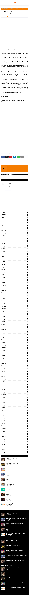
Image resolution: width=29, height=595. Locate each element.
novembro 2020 (14, 361)
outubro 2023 (14, 410)
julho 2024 (14, 425)
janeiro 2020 (14, 348)
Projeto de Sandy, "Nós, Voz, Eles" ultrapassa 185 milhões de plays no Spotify (16, 499)
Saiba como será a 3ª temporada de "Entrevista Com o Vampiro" (16, 494)
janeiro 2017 (14, 292)
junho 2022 (14, 389)
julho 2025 (14, 444)
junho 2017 (14, 300)
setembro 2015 (14, 267)
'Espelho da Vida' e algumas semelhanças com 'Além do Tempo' (16, 479)
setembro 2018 (14, 324)
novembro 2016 (14, 288)
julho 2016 (14, 282)
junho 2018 (14, 319)
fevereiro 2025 (14, 436)
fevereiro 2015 (14, 256)
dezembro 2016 (14, 290)
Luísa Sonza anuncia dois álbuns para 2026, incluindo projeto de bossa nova (15, 484)
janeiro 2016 (14, 272)
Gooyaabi (22, 593)
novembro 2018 (14, 327)
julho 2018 (14, 321)
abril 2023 (14, 402)
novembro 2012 (14, 212)
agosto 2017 (14, 303)
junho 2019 (14, 339)
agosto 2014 (14, 246)
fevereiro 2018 (14, 313)
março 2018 (14, 314)
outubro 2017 (14, 306)
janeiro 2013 (14, 215)
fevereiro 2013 (14, 217)
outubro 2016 (14, 287)
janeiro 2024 (14, 415)
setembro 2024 (14, 428)
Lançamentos (7, 153)
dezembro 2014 (14, 253)
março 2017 (14, 295)
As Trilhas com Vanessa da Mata (12, 458)
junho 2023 (14, 405)
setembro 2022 (14, 394)
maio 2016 (14, 279)
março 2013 (14, 219)
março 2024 (14, 418)
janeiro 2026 (14, 452)
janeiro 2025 (14, 434)
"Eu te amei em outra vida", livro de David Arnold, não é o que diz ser (16, 474)
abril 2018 (14, 316)
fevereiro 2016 (14, 274)
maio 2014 (14, 241)
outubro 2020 (14, 360)
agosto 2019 (14, 340)
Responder (6, 190)
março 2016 (14, 275)
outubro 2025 (14, 447)
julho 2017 (14, 301)
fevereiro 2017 (14, 293)
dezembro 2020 (14, 363)
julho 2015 (14, 264)
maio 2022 (14, 387)
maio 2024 (14, 421)
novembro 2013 (14, 232)
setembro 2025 (14, 446)
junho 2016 (14, 280)
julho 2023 (14, 407)
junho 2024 (14, 423)
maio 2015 (14, 261)
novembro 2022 (14, 397)
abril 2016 (14, 277)
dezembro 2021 (14, 379)
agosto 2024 (14, 426)
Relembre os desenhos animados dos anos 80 (14, 468)
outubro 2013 (14, 230)
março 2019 (14, 334)
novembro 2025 (14, 449)
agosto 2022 (14, 392)
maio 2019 (14, 337)
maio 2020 (14, 352)
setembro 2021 (14, 374)
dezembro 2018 (14, 329)
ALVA (7, 8)
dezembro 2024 (14, 433)
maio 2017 (14, 298)
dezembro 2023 (14, 413)
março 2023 (14, 400)
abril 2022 (14, 386)
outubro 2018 (14, 326)
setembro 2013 (14, 228)
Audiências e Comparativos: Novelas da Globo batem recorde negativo (15, 504)
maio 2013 (14, 222)
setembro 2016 (14, 285)
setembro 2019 (14, 342)
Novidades (11, 153)
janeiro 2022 (14, 381)
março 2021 (14, 368)
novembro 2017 (14, 308)
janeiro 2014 (14, 235)
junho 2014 (14, 243)
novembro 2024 (14, 431)
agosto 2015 (14, 266)
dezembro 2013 (14, 233)
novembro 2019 (14, 345)
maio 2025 (14, 441)
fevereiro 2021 (14, 366)
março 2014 (14, 238)
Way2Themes (14, 593)
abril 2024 (14, 420)
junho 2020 (14, 353)
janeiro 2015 (14, 254)
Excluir (9, 190)
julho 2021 (14, 371)
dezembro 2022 (14, 399)
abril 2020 (14, 350)
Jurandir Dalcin (4, 16)
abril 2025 (14, 439)
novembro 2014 (14, 251)
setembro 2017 (14, 305)
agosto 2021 (14, 373)
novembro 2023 (14, 412)
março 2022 (14, 384)
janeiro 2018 (14, 311)
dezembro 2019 (14, 347)
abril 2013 (14, 220)
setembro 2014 (14, 248)
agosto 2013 (14, 227)
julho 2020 (14, 355)
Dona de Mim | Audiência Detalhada (12, 488)
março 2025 (14, 438)
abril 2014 (14, 240)
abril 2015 (14, 259)
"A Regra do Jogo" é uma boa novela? (13, 463)
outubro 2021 (14, 376)
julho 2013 (14, 225)
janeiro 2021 (14, 365)
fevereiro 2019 (14, 332)
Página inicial (4, 8)
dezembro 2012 (14, 214)
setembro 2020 (14, 358)
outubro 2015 (14, 269)
